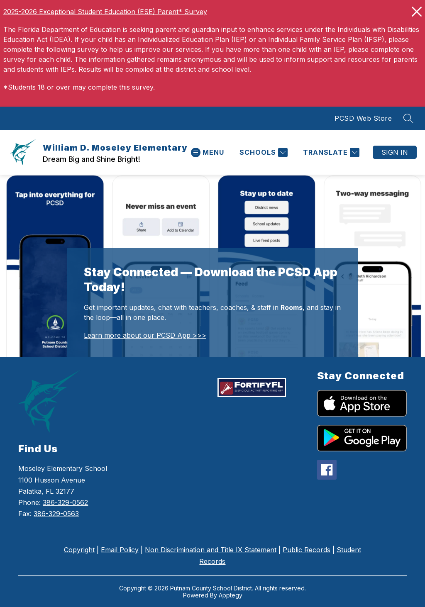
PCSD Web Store (363, 118)
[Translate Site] (330, 152)
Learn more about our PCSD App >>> (145, 335)
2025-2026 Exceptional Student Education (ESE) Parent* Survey (105, 11)
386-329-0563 (56, 513)
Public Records (306, 550)
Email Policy (120, 550)
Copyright (79, 550)
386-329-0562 (65, 502)
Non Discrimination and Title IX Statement (210, 550)
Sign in (394, 152)
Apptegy (230, 595)
